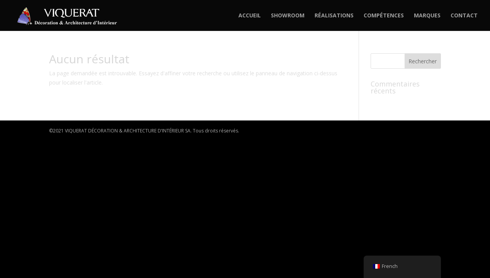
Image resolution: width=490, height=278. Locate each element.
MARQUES (427, 16)
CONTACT (464, 16)
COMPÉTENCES (384, 16)
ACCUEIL (249, 16)
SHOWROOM (288, 16)
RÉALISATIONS (334, 16)
